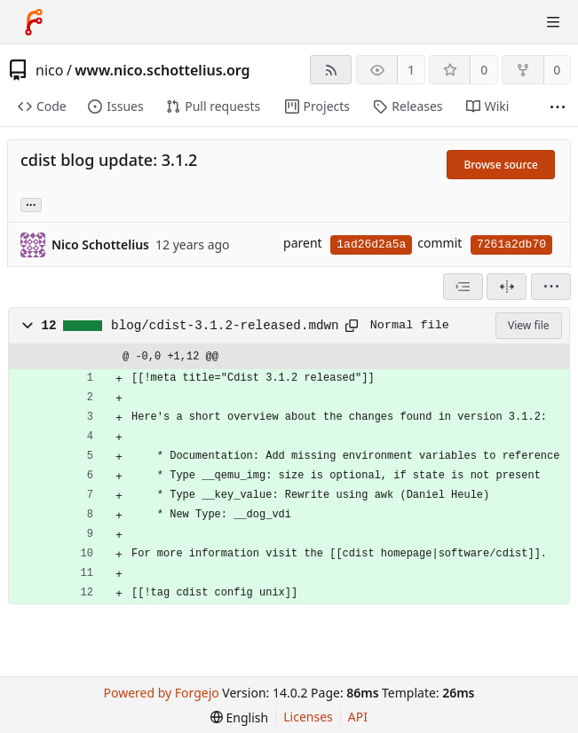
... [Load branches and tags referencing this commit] (31, 203)
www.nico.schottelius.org (162, 70)
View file (528, 325)
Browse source (500, 164)
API (358, 716)
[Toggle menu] (553, 22)
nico (49, 70)
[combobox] (463, 286)
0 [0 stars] (483, 69)
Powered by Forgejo (161, 692)
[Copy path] (351, 325)
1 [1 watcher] (411, 69)
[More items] (557, 107)
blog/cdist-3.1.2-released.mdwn (225, 326)
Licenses (308, 716)
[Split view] (507, 286)
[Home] (34, 22)
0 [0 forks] (556, 69)
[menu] (551, 286)
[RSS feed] (331, 69)
